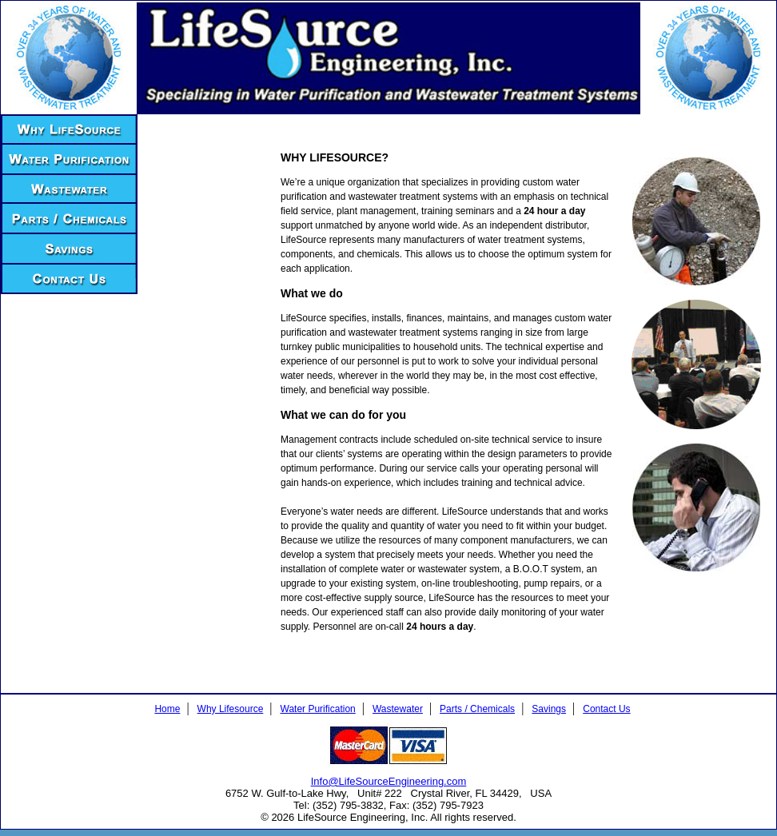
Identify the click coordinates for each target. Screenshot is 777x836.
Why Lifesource (230, 709)
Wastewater (398, 709)
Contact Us (606, 709)
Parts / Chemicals (477, 709)
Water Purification (318, 709)
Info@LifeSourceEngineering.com (389, 781)
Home (167, 709)
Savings (549, 709)
